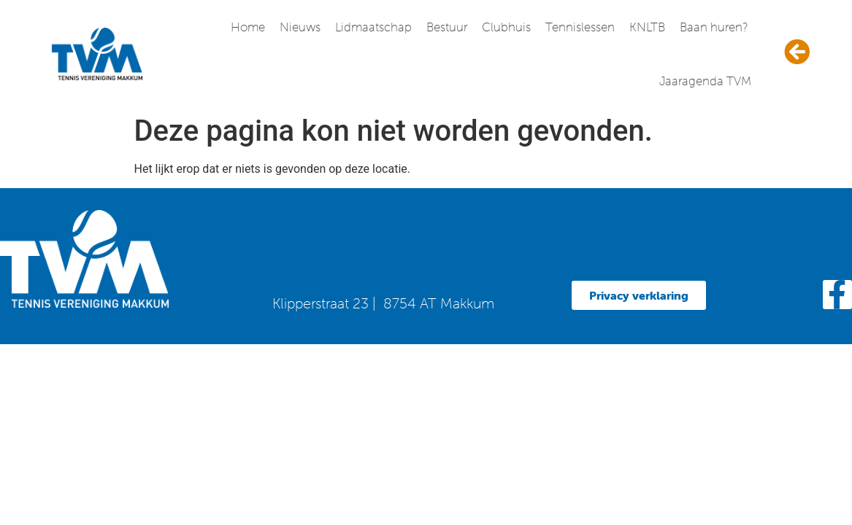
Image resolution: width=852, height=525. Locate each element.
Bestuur (446, 27)
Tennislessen (580, 27)
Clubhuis (506, 27)
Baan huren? (714, 27)
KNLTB (647, 27)
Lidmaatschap (373, 27)
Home (248, 27)
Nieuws (300, 27)
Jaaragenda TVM (705, 81)
